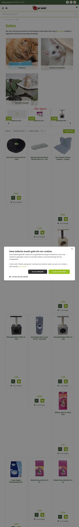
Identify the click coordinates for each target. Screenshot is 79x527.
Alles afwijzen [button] (37, 272)
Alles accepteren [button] (59, 272)
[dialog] (39, 263)
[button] (18, 276)
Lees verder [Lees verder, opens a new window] (23, 266)
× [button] (72, 249)
